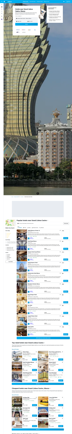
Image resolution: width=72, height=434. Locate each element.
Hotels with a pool (10, 247)
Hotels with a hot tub (10, 250)
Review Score (35, 227)
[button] (2, 1)
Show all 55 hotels (15, 349)
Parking (8, 256)
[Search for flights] (1, 5)
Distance (41, 227)
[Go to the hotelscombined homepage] (8, 1)
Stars (29, 227)
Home (12, 196)
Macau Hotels (16, 196)
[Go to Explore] (1, 13)
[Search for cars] (1, 9)
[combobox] (18, 16)
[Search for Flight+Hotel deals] (1, 11)
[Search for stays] (1, 7)
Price (24, 227)
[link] (11, 262)
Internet (8, 258)
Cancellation (9, 257)
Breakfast (8, 254)
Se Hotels (22, 196)
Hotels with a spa (10, 248)
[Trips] (1, 16)
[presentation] (47, 220)
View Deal (65, 238)
